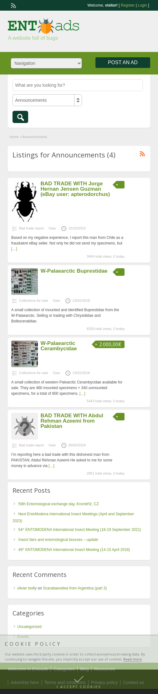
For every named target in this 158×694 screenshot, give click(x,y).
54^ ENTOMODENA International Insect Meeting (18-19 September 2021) (79, 529)
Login (142, 5)
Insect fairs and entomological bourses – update (58, 539)
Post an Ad (123, 62)
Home (13, 137)
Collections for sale (33, 300)
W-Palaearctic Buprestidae (73, 271)
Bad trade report (31, 228)
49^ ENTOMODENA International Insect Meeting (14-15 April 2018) (74, 549)
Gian (52, 228)
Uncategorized (29, 627)
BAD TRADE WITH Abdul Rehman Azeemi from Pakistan (71, 421)
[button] (79, 682)
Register (128, 5)
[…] (14, 249)
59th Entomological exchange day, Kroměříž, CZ (58, 504)
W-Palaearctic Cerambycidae (58, 346)
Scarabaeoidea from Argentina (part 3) (75, 588)
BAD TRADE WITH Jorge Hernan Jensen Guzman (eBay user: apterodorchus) (75, 189)
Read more (132, 659)
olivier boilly (27, 588)
